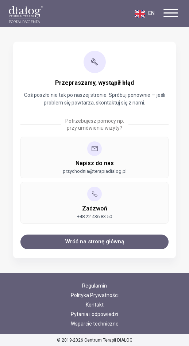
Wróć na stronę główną (94, 241)
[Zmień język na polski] (149, 13)
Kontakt (95, 305)
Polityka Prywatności (95, 295)
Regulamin (94, 286)
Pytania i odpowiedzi (94, 314)
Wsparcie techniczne (95, 324)
